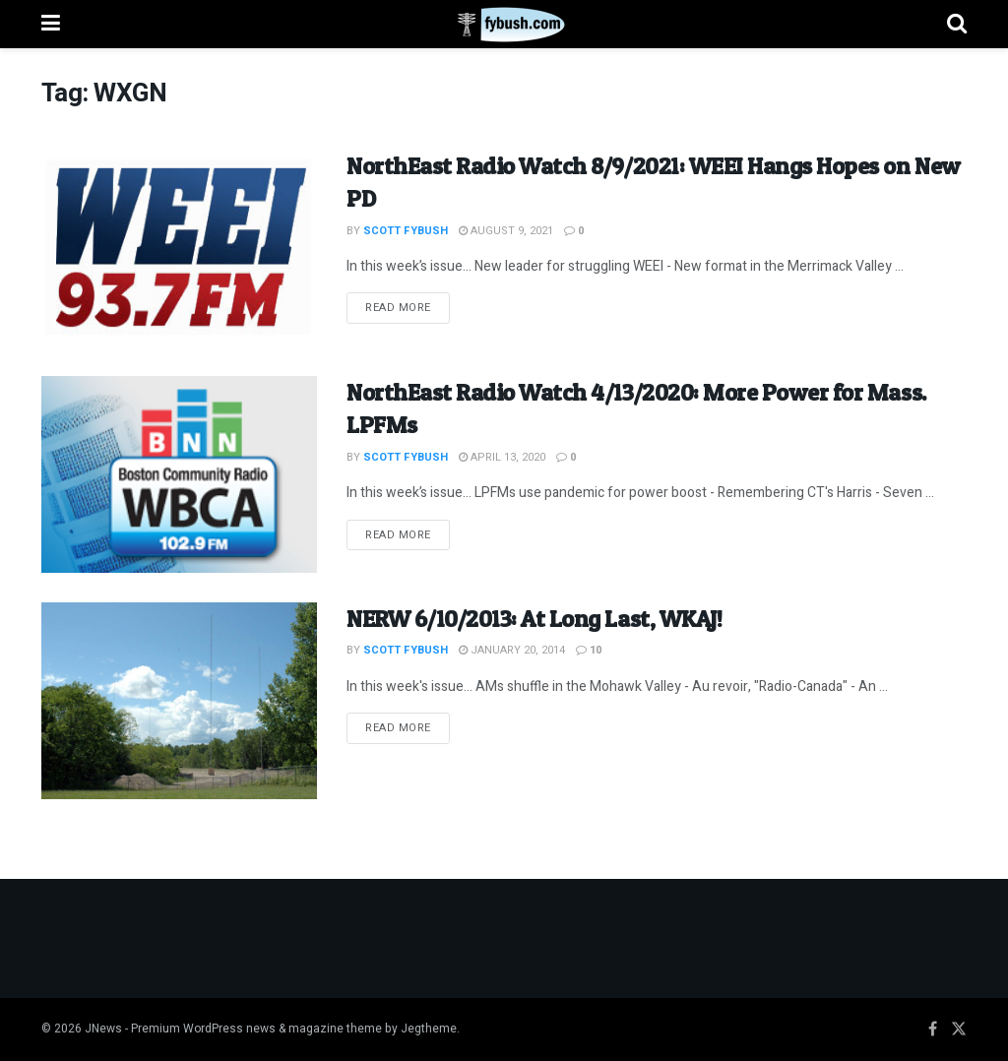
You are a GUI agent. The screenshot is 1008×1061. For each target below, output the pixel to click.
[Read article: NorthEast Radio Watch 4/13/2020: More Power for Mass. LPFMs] (179, 474)
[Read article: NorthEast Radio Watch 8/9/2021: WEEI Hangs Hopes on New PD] (179, 248)
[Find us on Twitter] (959, 1029)
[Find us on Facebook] (932, 1029)
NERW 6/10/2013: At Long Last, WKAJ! (534, 618)
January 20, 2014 (512, 650)
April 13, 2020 (502, 457)
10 (588, 650)
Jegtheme (429, 1028)
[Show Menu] (50, 24)
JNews (103, 1028)
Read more (407, 307)
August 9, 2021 (506, 230)
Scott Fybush (405, 230)
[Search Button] (957, 24)
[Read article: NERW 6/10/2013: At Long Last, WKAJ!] (179, 700)
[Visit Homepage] (503, 24)
